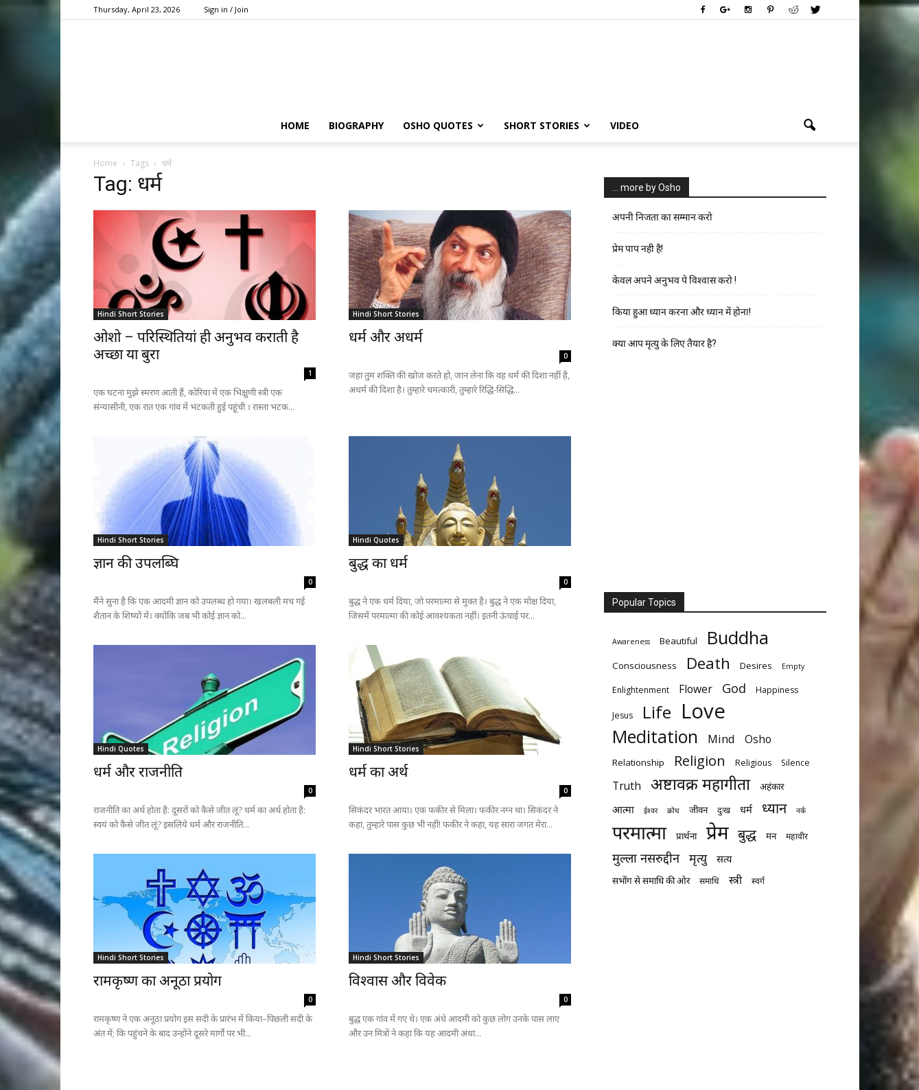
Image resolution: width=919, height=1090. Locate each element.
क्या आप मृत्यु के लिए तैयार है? (664, 343)
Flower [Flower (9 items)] (695, 689)
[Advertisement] (715, 476)
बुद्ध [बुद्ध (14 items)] (747, 834)
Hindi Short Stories (130, 314)
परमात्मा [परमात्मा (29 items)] (639, 832)
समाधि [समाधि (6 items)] (709, 881)
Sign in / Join (226, 9)
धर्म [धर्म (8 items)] (746, 809)
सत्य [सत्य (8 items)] (724, 858)
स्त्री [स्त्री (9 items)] (735, 880)
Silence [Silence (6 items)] (795, 763)
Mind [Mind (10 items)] (721, 738)
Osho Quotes (443, 125)
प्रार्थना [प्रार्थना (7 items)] (686, 836)
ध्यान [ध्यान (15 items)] (774, 808)
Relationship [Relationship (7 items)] (638, 762)
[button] (809, 125)
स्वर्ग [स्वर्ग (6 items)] (758, 881)
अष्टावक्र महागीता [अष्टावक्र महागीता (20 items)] (700, 784)
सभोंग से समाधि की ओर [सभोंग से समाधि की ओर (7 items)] (651, 880)
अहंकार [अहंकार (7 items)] (772, 786)
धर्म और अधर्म (386, 337)
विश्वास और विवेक (397, 981)
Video (624, 125)
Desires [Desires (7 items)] (756, 665)
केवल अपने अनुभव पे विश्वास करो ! (674, 280)
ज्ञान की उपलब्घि (135, 563)
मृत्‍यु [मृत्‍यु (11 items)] (698, 858)
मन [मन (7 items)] (771, 836)
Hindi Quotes (376, 540)
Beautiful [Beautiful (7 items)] (678, 641)
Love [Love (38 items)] (703, 711)
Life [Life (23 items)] (656, 712)
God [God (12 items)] (734, 688)
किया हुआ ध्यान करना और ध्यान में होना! (681, 311)
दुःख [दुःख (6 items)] (723, 810)
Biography (356, 125)
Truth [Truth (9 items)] (626, 786)
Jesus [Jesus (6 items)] (622, 715)
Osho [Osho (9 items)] (758, 739)
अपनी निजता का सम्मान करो (662, 217)
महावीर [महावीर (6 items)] (797, 836)
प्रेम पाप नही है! (637, 248)
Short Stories (547, 125)
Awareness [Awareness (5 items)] (631, 641)
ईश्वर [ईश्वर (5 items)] (651, 810)
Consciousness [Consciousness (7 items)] (644, 665)
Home (295, 125)
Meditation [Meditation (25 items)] (655, 736)
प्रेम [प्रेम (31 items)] (717, 832)
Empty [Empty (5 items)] (793, 666)
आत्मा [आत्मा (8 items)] (623, 809)
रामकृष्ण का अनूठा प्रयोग (157, 981)
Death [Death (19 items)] (708, 663)
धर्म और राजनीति (138, 772)
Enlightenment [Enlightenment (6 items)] (640, 690)
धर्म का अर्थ (378, 772)
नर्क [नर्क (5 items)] (801, 810)
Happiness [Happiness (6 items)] (777, 690)
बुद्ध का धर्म (378, 563)
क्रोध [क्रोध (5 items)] (673, 810)
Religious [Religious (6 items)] (753, 763)
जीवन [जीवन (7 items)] (698, 810)
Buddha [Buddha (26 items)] (738, 638)
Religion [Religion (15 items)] (699, 760)
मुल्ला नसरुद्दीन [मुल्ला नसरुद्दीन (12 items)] (645, 857)
